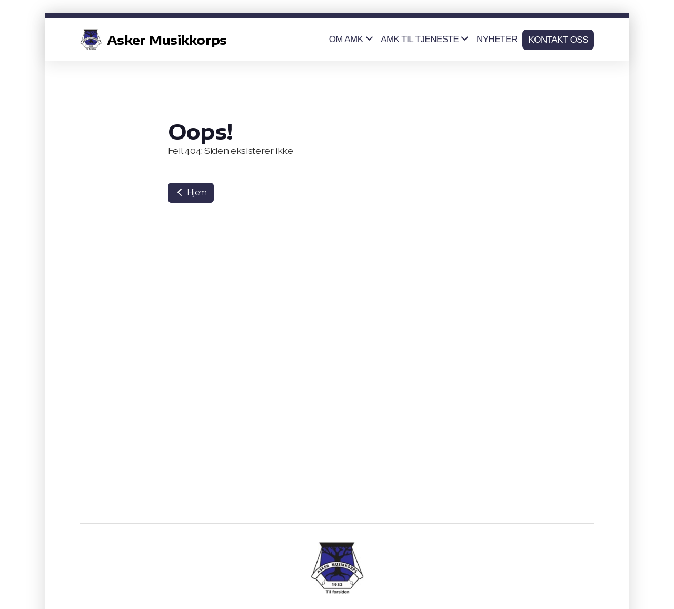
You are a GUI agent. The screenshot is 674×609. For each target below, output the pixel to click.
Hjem (191, 193)
